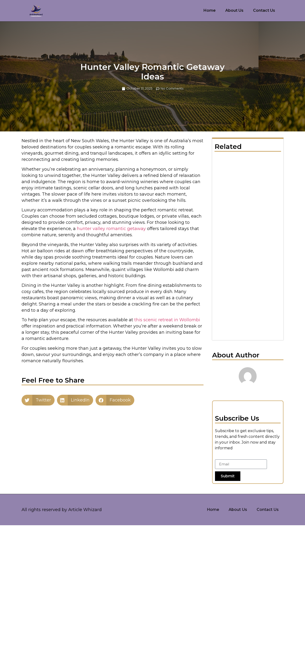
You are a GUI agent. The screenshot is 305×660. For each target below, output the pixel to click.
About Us (234, 10)
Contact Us (264, 10)
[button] (38, 400)
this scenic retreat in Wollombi (167, 319)
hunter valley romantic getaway (111, 228)
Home (209, 10)
